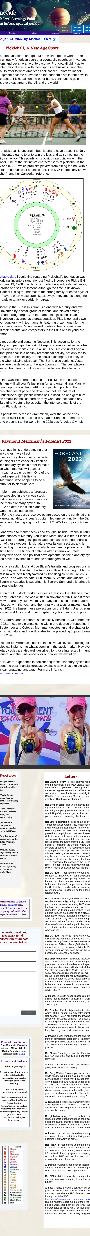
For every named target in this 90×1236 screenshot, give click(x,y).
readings (21, 1053)
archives (12, 904)
